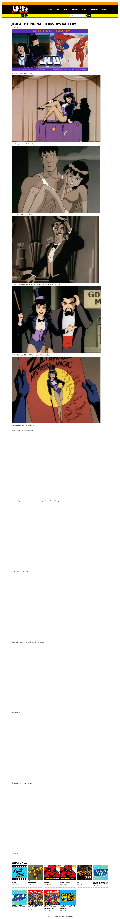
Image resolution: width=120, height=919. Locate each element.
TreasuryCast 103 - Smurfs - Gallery (66, 881)
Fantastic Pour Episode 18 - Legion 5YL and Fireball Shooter (100, 882)
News (50, 9)
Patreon (75, 9)
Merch (84, 9)
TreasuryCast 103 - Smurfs (50, 881)
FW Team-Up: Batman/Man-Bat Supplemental (50, 907)
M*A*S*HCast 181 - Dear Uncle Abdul (35, 881)
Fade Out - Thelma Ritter (18, 881)
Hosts (66, 9)
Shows (58, 9)
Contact (105, 9)
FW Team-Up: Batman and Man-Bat (35, 906)
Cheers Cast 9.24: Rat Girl (83, 881)
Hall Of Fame (94, 9)
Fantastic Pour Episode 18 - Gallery (18, 906)
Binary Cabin (70, 916)
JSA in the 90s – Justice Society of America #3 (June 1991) (67, 907)
